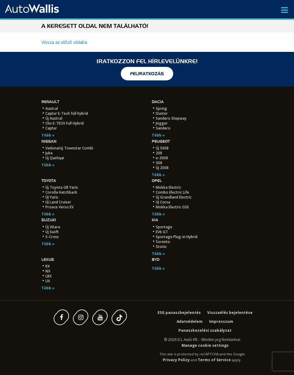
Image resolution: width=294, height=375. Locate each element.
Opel (157, 180)
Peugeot (161, 141)
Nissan (48, 141)
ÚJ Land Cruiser (58, 202)
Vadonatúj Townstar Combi (69, 148)
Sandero (163, 128)
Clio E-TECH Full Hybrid (64, 123)
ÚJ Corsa (163, 202)
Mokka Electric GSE (172, 207)
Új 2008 (162, 167)
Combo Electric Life (172, 192)
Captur (51, 128)
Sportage (164, 227)
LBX (48, 276)
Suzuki (48, 220)
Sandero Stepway (171, 118)
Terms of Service (214, 359)
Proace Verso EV (59, 207)
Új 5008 (162, 148)
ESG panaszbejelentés (179, 312)
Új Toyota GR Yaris (61, 187)
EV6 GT (162, 231)
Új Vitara (52, 227)
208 (159, 153)
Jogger (162, 123)
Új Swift (52, 231)
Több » (48, 135)
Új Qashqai (54, 157)
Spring (161, 108)
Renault (50, 101)
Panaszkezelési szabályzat (204, 330)
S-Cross (52, 236)
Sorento (163, 241)
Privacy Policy (176, 359)
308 (159, 162)
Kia (155, 220)
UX (47, 281)
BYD (155, 259)
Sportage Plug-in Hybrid (176, 236)
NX (47, 271)
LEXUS (47, 259)
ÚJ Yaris (51, 197)
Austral (51, 108)
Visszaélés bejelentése (230, 312)
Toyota (48, 180)
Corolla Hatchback (61, 192)
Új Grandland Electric (174, 197)
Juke (49, 153)
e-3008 (162, 157)
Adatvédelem (190, 321)
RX (47, 266)
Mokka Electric (168, 187)
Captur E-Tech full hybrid (66, 113)
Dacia (158, 101)
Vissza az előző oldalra (64, 42)
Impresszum (221, 321)
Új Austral (53, 118)
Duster (162, 113)
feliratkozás (147, 73)
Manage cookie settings (205, 345)
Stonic (161, 246)
